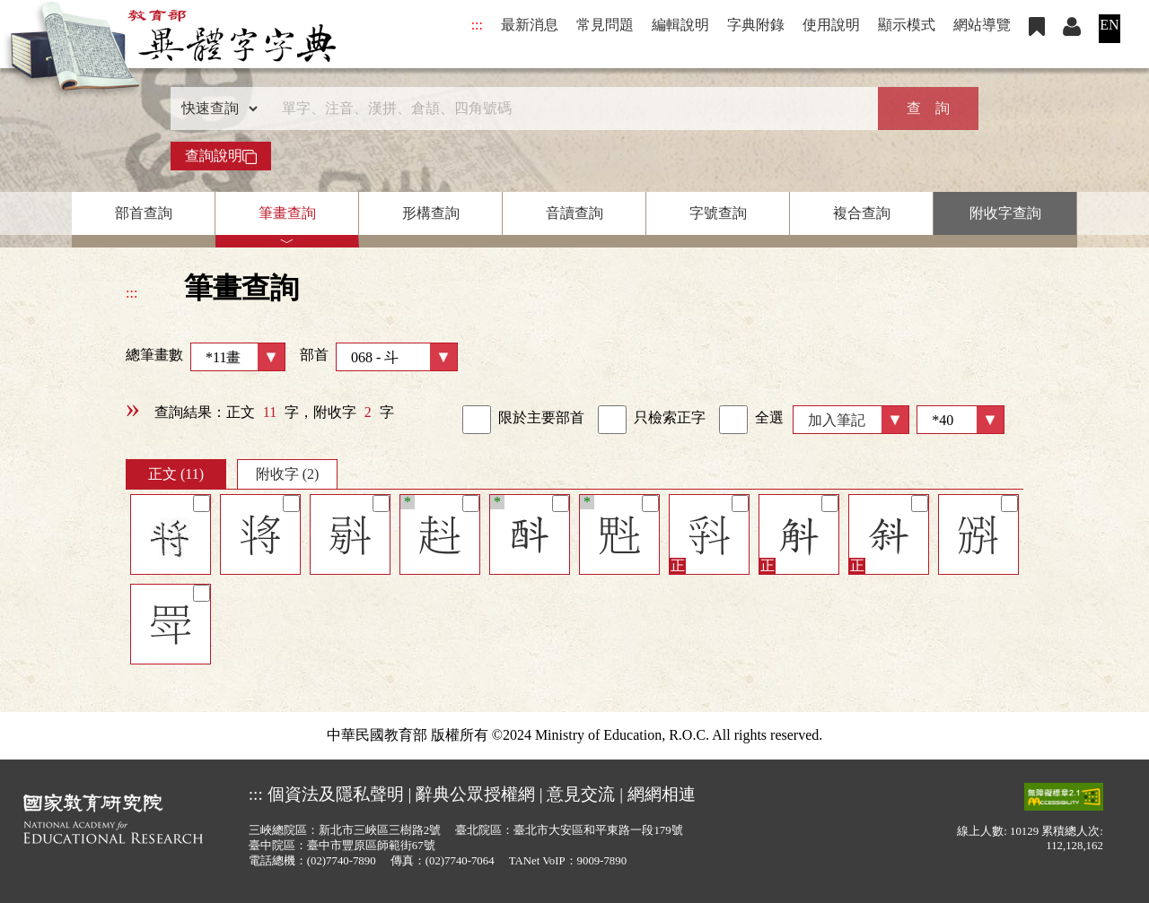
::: (477, 24)
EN (1109, 24)
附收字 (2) (288, 474)
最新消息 (529, 24)
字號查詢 (718, 213)
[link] (476, 419)
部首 (379, 357)
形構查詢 (431, 213)
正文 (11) (176, 474)
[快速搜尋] (568, 108)
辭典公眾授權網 (475, 794)
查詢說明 (221, 156)
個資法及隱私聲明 (336, 794)
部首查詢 (143, 213)
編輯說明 (680, 24)
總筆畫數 (205, 357)
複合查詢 (861, 213)
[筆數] (960, 419)
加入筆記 (836, 420)
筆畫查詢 (287, 213)
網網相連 (661, 794)
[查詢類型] (215, 108)
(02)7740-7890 (341, 861)
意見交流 (581, 794)
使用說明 (831, 24)
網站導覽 (982, 24)
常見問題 (605, 24)
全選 (751, 419)
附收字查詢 (1005, 213)
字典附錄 (756, 24)
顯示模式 (906, 24)
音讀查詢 (574, 213)
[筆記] (201, 503)
